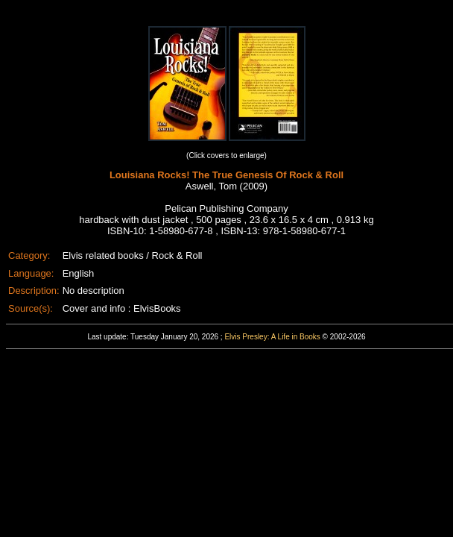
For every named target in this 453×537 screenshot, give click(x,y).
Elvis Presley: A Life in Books (272, 337)
